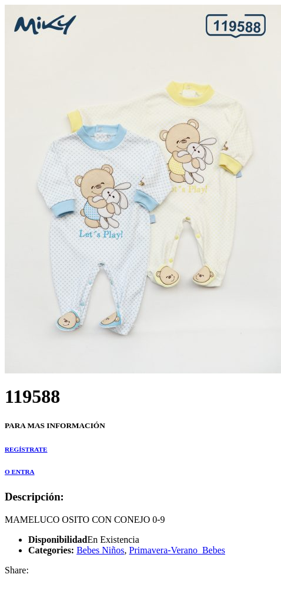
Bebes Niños (100, 550)
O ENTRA (20, 471)
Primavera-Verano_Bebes (177, 550)
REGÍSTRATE (26, 449)
